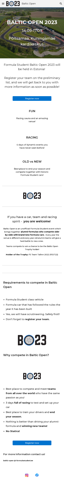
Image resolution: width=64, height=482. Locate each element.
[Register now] (32, 98)
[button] (3, 3)
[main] (32, 33)
